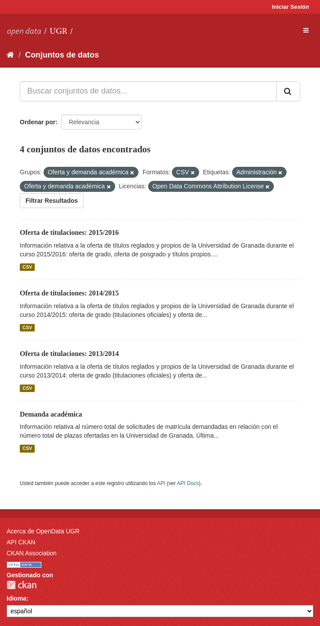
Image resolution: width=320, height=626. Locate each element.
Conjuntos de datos (62, 54)
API (161, 483)
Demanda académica (51, 414)
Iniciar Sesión (290, 7)
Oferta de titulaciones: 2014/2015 (69, 293)
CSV (27, 267)
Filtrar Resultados (51, 200)
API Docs (188, 483)
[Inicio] (10, 54)
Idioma (16, 598)
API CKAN (21, 542)
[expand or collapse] (305, 30)
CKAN (21, 585)
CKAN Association (32, 553)
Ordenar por (37, 122)
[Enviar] (288, 91)
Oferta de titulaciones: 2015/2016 (69, 232)
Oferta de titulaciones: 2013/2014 (69, 353)
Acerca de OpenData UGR (43, 531)
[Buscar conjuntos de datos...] (148, 91)
